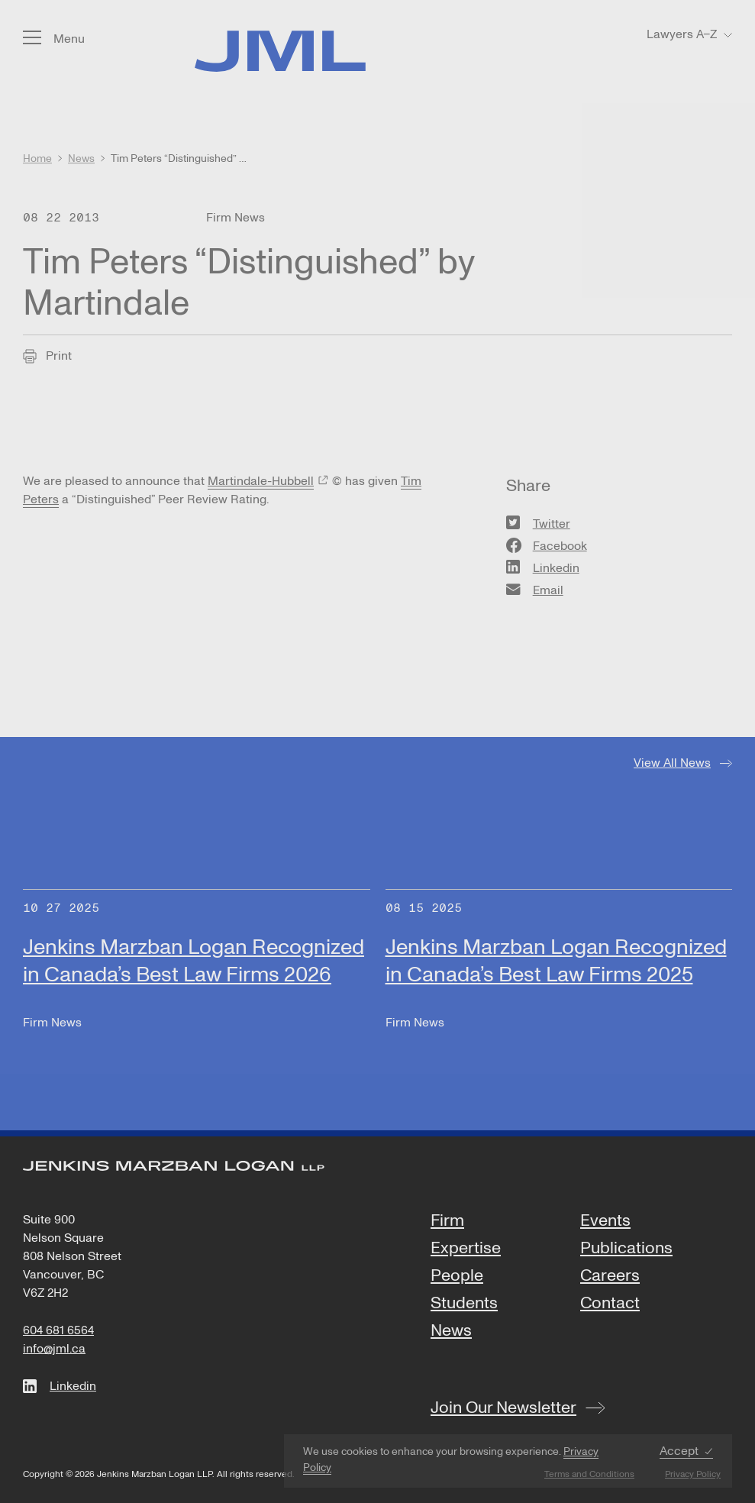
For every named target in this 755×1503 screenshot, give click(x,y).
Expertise (466, 1248)
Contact (610, 1303)
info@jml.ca (54, 1348)
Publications (626, 1248)
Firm (447, 1221)
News (451, 1331)
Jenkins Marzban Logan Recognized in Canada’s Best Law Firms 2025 (556, 961)
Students (464, 1303)
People (457, 1276)
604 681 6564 (58, 1330)
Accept (679, 1451)
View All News (672, 763)
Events (605, 1221)
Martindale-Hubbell (261, 481)
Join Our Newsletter (503, 1407)
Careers (610, 1276)
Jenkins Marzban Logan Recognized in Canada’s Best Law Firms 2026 (193, 961)
